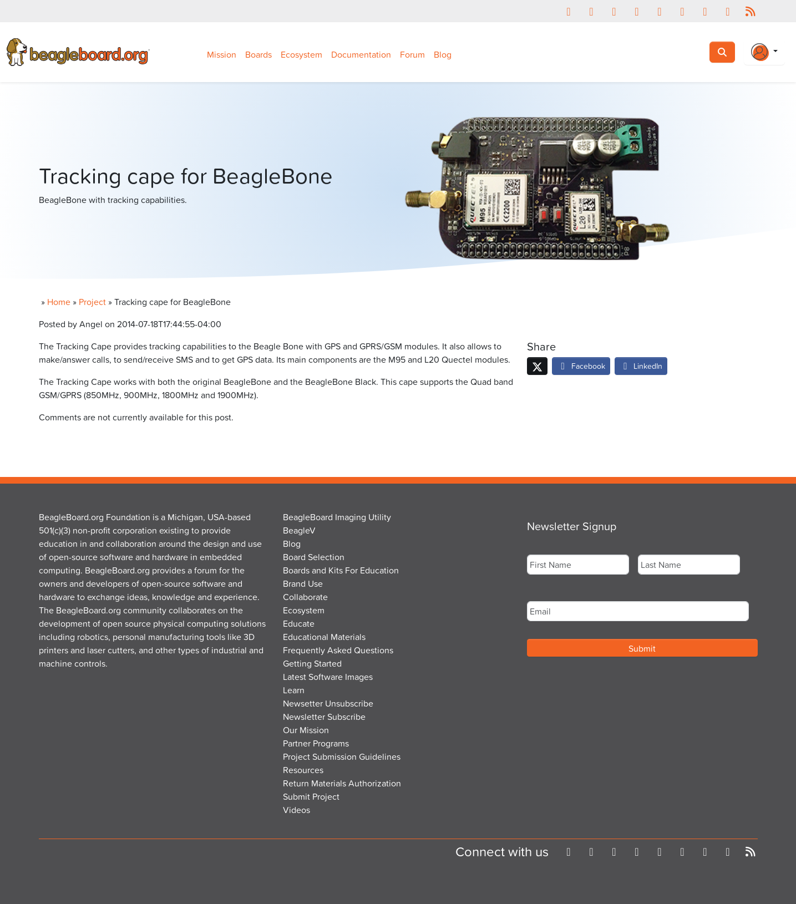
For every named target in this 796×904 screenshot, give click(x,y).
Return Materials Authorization (342, 783)
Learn (294, 690)
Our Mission (306, 730)
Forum (412, 54)
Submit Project (311, 796)
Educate (299, 623)
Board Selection (313, 557)
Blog (443, 54)
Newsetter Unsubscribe (328, 703)
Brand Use (303, 583)
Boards (258, 54)
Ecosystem (301, 54)
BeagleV (299, 530)
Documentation (361, 54)
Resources (303, 770)
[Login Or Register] (764, 52)
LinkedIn (641, 365)
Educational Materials (324, 637)
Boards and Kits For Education (341, 570)
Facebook (581, 365)
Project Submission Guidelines (341, 756)
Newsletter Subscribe (324, 716)
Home (58, 302)
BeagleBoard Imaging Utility (337, 517)
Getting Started (312, 663)
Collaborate (305, 597)
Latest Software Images (328, 677)
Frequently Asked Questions (338, 650)
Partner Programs (316, 743)
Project (92, 302)
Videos (296, 810)
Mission (221, 54)
